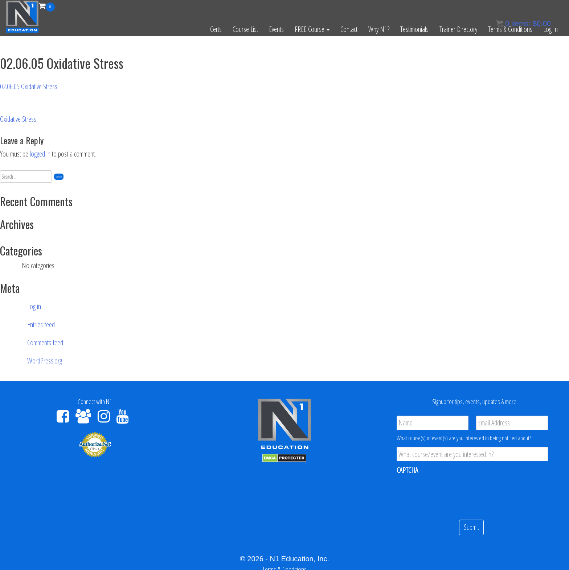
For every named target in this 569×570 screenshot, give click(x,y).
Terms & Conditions (510, 29)
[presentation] (452, 494)
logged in (40, 154)
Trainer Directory (458, 29)
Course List (245, 29)
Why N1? (378, 29)
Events (276, 29)
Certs (216, 29)
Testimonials (414, 29)
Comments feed (45, 343)
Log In (550, 29)
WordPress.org (44, 361)
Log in (34, 306)
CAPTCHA (407, 470)
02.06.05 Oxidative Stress (28, 86)
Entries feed (41, 324)
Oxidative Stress (18, 119)
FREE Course (312, 29)
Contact (348, 29)
